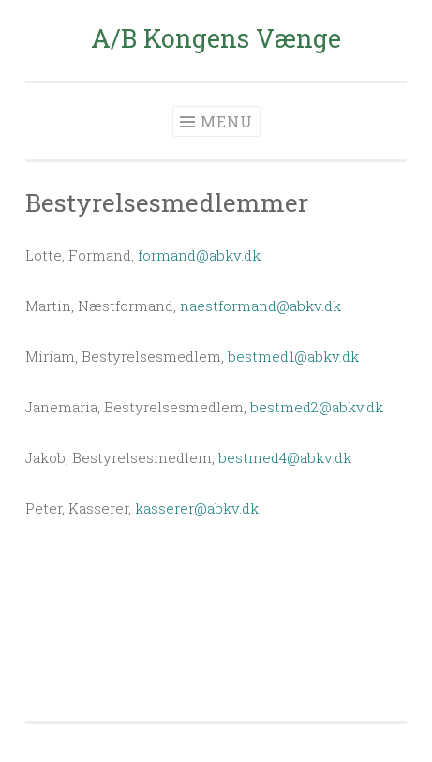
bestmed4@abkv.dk (284, 457)
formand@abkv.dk (199, 255)
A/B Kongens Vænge (216, 38)
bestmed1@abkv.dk (293, 356)
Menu (227, 121)
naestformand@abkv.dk (260, 305)
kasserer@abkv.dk (197, 508)
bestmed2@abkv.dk (316, 406)
